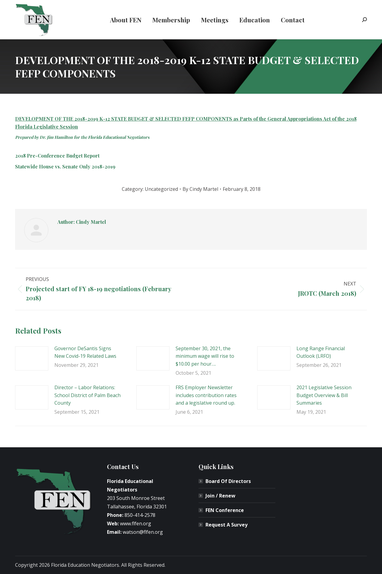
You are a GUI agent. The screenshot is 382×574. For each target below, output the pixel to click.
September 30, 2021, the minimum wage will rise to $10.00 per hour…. (205, 356)
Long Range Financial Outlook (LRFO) (320, 352)
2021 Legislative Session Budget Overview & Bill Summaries (323, 395)
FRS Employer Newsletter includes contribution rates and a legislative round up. (206, 395)
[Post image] (31, 358)
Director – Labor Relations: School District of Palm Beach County (87, 395)
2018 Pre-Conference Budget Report (57, 155)
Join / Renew (220, 495)
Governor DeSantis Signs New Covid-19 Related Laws (85, 352)
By (200, 189)
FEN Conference (225, 510)
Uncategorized (161, 189)
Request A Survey (227, 524)
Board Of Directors (228, 481)
